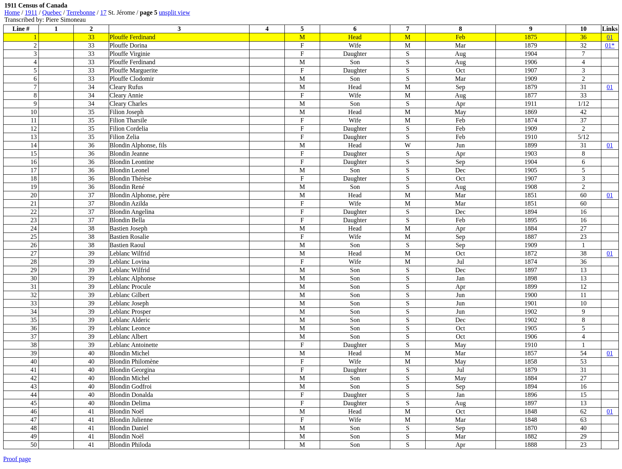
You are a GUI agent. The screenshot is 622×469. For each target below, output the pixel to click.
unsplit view (174, 12)
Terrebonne (80, 12)
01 (610, 37)
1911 (31, 12)
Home (12, 12)
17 (103, 12)
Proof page (17, 459)
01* (609, 45)
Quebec (51, 12)
